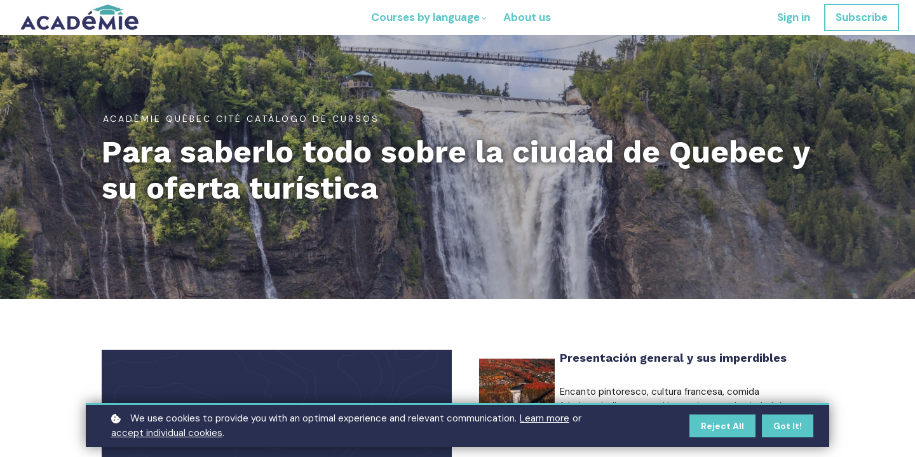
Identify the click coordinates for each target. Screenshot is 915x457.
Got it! (787, 426)
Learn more (544, 418)
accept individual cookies (166, 433)
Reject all (722, 426)
